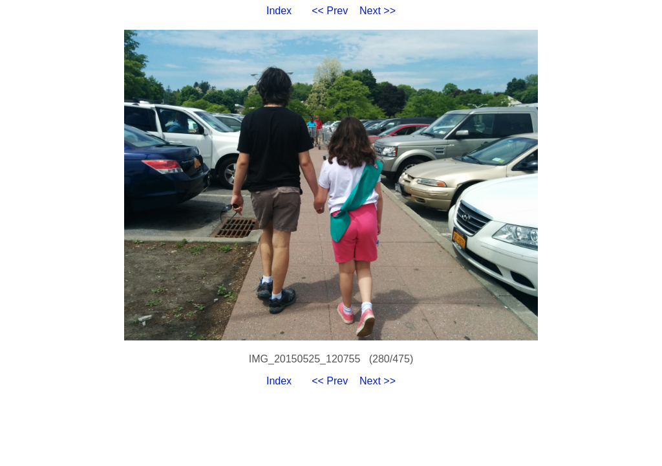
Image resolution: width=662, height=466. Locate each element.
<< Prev (330, 10)
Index (279, 10)
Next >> (377, 10)
